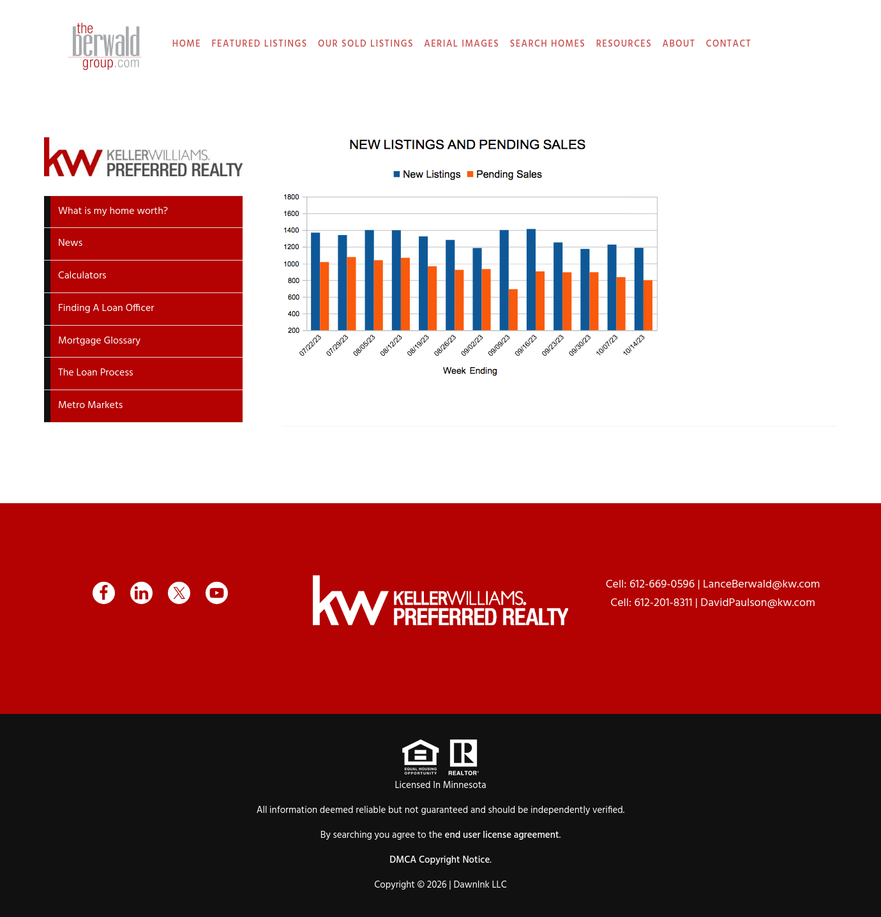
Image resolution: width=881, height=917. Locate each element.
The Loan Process (95, 373)
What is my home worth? (113, 211)
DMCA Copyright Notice (439, 860)
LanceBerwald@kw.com (761, 584)
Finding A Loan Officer (106, 308)
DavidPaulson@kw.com (757, 603)
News (70, 243)
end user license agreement (502, 835)
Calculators (82, 276)
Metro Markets (90, 405)
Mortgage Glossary (99, 341)
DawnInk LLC (479, 885)
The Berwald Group (105, 46)
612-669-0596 (662, 584)
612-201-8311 (664, 603)
